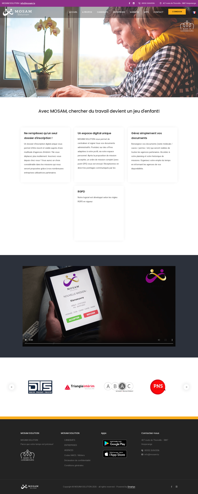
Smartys (131, 486)
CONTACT (158, 12)
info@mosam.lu (27, 3)
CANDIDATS (102, 12)
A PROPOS (87, 12)
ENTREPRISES (119, 12)
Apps (146, 12)
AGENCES (134, 12)
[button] (186, 387)
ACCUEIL (73, 12)
